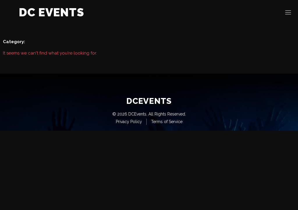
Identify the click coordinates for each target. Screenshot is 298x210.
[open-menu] (288, 12)
